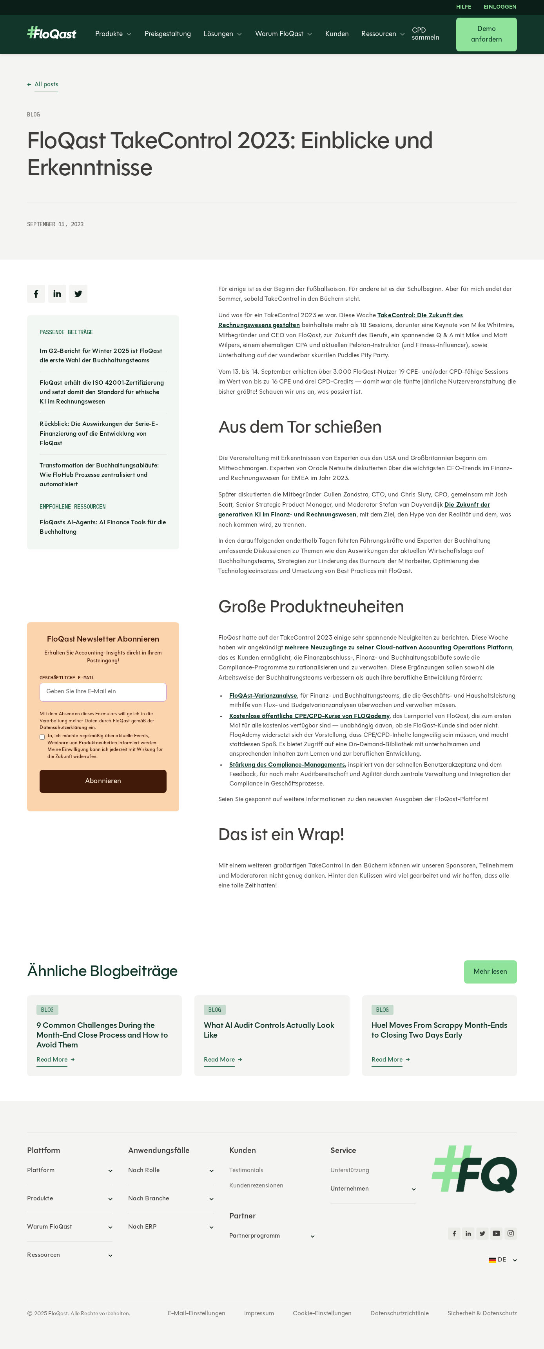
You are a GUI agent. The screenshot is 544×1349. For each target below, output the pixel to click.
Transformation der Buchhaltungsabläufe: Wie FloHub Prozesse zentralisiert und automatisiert (99, 475)
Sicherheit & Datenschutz (482, 1314)
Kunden (337, 34)
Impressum (259, 1314)
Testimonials (246, 1170)
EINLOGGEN (500, 7)
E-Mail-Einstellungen (196, 1314)
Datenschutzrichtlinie (399, 1314)
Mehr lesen (490, 972)
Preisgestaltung (168, 34)
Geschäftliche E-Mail (67, 677)
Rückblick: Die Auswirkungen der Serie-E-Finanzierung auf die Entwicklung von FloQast (99, 433)
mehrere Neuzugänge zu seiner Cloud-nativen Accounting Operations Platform (398, 648)
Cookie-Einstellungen (322, 1314)
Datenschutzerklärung (63, 727)
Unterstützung (349, 1170)
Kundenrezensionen (256, 1186)
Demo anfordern (486, 34)
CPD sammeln (425, 34)
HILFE (463, 7)
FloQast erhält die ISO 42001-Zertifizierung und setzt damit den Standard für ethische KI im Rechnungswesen (102, 392)
